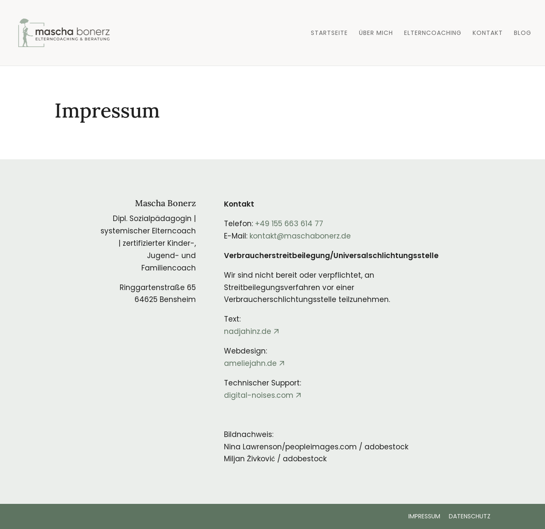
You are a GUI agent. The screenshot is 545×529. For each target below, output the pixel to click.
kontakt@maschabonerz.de (300, 236)
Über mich (376, 33)
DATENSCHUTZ (469, 516)
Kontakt (488, 33)
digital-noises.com (258, 395)
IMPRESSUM (424, 516)
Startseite (329, 33)
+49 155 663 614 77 (289, 223)
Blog (522, 33)
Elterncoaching (433, 33)
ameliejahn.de (250, 363)
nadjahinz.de (247, 331)
